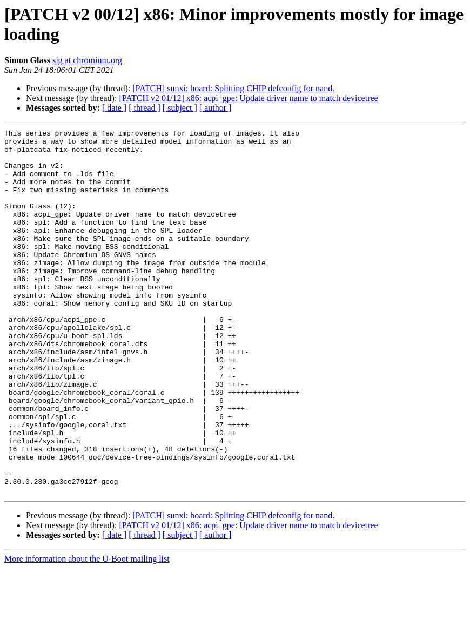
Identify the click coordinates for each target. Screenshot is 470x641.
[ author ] (215, 107)
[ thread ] (144, 107)
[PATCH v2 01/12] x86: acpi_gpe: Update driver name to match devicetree (248, 98)
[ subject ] (180, 107)
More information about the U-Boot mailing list (87, 631)
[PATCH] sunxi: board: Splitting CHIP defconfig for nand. (233, 88)
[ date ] (114, 107)
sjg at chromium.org (87, 60)
